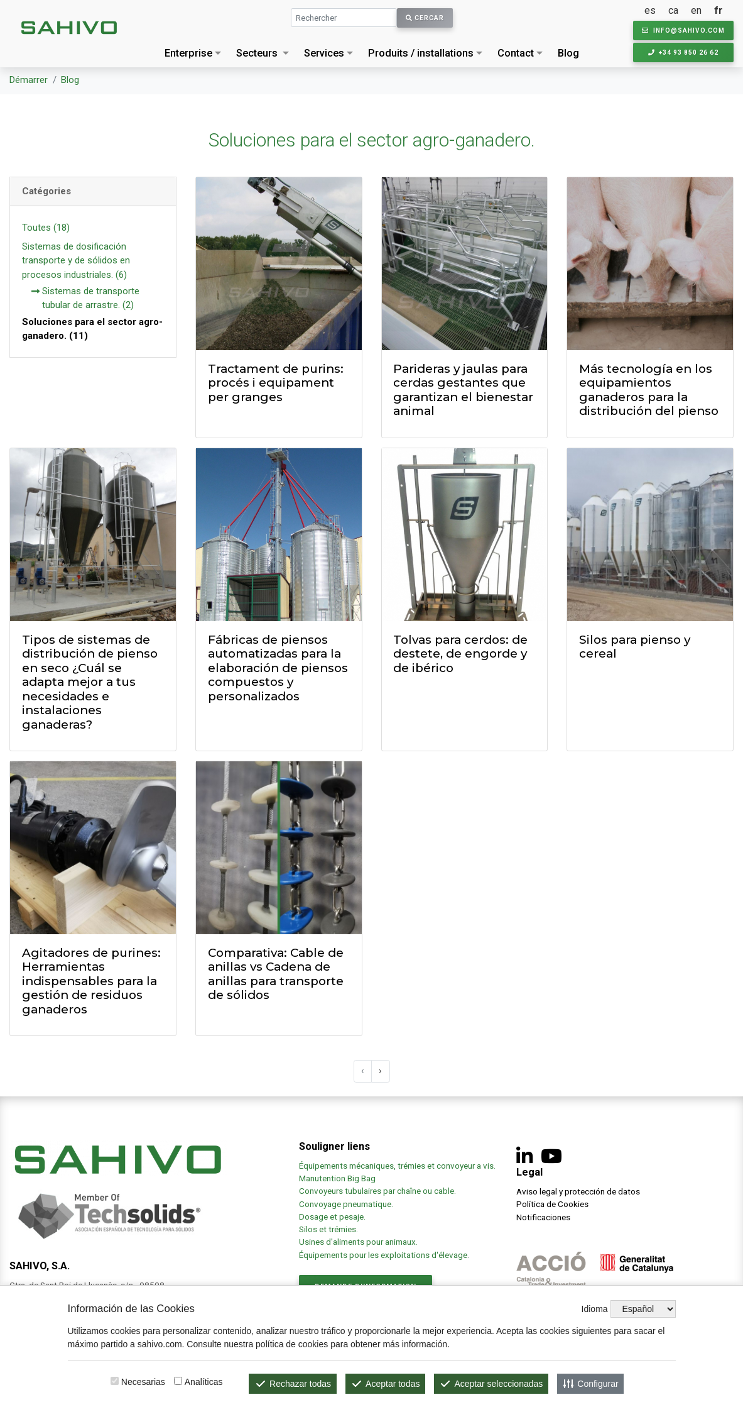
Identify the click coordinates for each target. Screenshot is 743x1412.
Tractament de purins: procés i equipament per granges (276, 382)
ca (673, 10)
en (696, 10)
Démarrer (28, 79)
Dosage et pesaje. (332, 1216)
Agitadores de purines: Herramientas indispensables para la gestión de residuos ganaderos (91, 981)
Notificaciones (543, 1217)
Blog (568, 53)
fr (718, 10)
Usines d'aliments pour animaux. (359, 1242)
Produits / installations (421, 53)
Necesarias (143, 1382)
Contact (515, 53)
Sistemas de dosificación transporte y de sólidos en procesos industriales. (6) (76, 260)
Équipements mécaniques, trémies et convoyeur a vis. (397, 1166)
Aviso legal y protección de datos (578, 1191)
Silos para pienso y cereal (634, 646)
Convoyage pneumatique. (346, 1204)
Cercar (425, 17)
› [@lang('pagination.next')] (380, 1070)
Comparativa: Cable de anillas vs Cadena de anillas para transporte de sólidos (276, 974)
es (650, 10)
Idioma (595, 1309)
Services (324, 53)
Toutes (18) (46, 227)
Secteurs (257, 53)
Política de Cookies (552, 1204)
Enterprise (188, 53)
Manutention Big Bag (337, 1178)
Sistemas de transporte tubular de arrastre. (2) (85, 298)
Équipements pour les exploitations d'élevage (383, 1255)
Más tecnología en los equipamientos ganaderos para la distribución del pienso (649, 390)
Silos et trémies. (328, 1229)
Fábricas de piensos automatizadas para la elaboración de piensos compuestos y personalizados (278, 667)
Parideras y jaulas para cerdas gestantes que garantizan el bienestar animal (463, 390)
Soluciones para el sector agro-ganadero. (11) (92, 329)
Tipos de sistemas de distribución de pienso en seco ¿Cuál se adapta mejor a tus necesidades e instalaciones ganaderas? (90, 682)
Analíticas (204, 1382)
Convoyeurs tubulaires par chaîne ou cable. (377, 1191)
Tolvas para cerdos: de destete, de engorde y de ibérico (460, 653)
